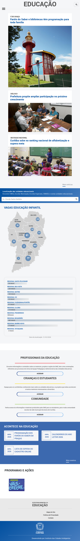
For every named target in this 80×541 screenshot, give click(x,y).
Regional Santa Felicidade (17, 281)
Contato (50, 518)
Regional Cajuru (13, 308)
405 (35, 245)
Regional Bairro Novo (15, 323)
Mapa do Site (50, 512)
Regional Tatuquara (15, 329)
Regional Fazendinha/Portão (18, 302)
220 (37, 219)
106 (32, 229)
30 (17, 225)
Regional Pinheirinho (15, 313)
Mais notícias (67, 184)
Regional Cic (12, 297)
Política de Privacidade (50, 515)
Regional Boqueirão (15, 318)
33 (14, 241)
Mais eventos (71, 460)
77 (28, 258)
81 (27, 235)
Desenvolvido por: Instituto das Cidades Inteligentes (51, 538)
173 (39, 233)
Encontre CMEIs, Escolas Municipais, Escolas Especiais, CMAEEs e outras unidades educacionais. (38, 192)
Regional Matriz (13, 292)
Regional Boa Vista (14, 287)
